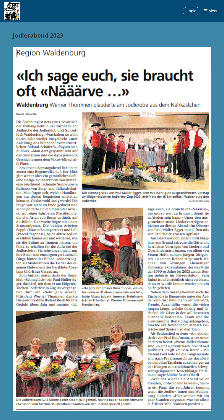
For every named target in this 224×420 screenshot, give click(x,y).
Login (191, 11)
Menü (211, 11)
